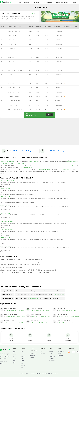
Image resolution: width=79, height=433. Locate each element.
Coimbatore (14, 322)
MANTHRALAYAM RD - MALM (16, 70)
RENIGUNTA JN (66, 169)
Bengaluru (70, 310)
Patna (33, 310)
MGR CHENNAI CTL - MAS (15, 109)
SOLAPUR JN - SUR (13, 48)
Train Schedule (46, 2)
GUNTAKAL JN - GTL (13, 79)
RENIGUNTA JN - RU (13, 96)
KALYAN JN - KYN (12, 35)
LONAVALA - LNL (12, 40)
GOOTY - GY (11, 83)
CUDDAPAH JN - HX (13, 92)
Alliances (32, 357)
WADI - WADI (11, 57)
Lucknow (47, 310)
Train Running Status (62, 2)
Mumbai (42, 310)
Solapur (44, 322)
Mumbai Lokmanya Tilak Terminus (56, 165)
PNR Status (35, 2)
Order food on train (49, 291)
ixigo (41, 351)
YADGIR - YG (11, 61)
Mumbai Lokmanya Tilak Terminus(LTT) (32, 160)
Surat (48, 316)
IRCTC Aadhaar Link (58, 294)
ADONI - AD (11, 74)
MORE (75, 2)
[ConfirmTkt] (5, 349)
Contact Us (33, 353)
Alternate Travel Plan (32, 298)
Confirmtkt (61, 351)
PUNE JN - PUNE (12, 44)
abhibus (42, 353)
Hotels (15, 357)
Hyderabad (17, 310)
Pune (75, 310)
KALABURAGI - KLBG (13, 53)
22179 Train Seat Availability (21, 151)
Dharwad (76, 316)
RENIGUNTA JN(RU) (44, 169)
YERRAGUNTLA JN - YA (14, 87)
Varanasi (38, 310)
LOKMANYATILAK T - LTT (14, 31)
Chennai (8, 310)
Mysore (12, 310)
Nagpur (48, 322)
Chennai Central (72, 165)
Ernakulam (74, 322)
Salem (23, 322)
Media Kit (32, 355)
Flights (15, 355)
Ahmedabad (43, 316)
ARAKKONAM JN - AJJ (14, 100)
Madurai (20, 322)
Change (34, 14)
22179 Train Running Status (59, 151)
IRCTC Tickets (24, 2)
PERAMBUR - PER (12, 105)
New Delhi (23, 310)
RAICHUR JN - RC (12, 66)
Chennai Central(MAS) (51, 160)
